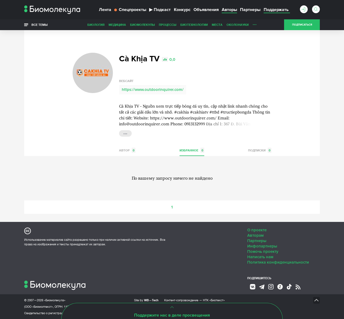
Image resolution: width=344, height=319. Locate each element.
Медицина (117, 24)
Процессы (167, 24)
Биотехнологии (194, 24)
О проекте (257, 230)
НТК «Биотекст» (214, 300)
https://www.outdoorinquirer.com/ (153, 89)
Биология (96, 24)
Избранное (192, 150)
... (255, 23)
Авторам (255, 235)
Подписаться (302, 24)
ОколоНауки (238, 24)
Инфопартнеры (262, 246)
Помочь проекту (262, 251)
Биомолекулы (142, 24)
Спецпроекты (130, 9)
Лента (105, 9)
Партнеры (250, 9)
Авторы (229, 9)
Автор (127, 150)
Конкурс (182, 9)
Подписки (259, 150)
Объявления (206, 9)
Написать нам (260, 256)
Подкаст (160, 9)
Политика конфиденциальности (278, 262)
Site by (146, 300)
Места (217, 24)
